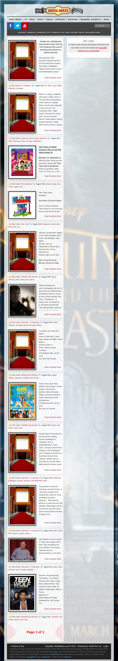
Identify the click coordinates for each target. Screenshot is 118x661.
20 (46, 86)
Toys (62, 32)
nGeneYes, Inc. (95, 646)
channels (11, 325)
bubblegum (12, 481)
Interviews (25, 138)
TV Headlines (26, 86)
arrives (48, 184)
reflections (37, 141)
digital (16, 187)
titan (10, 227)
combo (10, 187)
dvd (21, 187)
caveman (18, 378)
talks (45, 481)
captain (11, 378)
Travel (67, 32)
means (27, 533)
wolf (25, 620)
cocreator (11, 570)
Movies (19, 19)
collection (11, 88)
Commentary (31, 32)
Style (49, 32)
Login (106, 646)
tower (14, 227)
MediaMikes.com (61, 646)
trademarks (46, 657)
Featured (74, 32)
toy (18, 227)
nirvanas (29, 141)
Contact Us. (67, 657)
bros (58, 184)
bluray (54, 184)
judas (17, 280)
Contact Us (97, 19)
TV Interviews (34, 322)
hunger (21, 533)
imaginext (46, 224)
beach (55, 322)
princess (27, 481)
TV (26, 19)
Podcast (82, 32)
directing (19, 325)
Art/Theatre (61, 19)
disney (25, 325)
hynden (20, 481)
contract (11, 280)
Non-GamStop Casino (93, 32)
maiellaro (30, 570)
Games (50, 19)
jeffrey (39, 325)
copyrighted (31, 657)
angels (54, 375)
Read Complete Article (53, 78)
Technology (55, 32)
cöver (10, 141)
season (16, 620)
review (53, 224)
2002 (49, 86)
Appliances (22, 32)
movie (10, 428)
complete (19, 88)
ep (19, 141)
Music (33, 19)
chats (60, 567)
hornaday (32, 325)
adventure (57, 478)
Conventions (41, 32)
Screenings (74, 19)
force (10, 533)
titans (32, 280)
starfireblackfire (36, 481)
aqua (54, 86)
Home (11, 19)
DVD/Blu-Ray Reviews (29, 277)
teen (58, 224)
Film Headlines (26, 184)
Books (41, 19)
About (106, 19)
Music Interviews (41, 138)
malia (23, 141)
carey (60, 531)
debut (15, 141)
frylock (15, 533)
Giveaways (85, 19)
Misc (23, 224)
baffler (59, 86)
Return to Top (18, 646)
